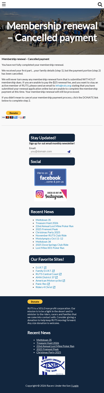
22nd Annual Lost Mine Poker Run (54, 226)
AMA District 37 (45, 277)
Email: (32, 148)
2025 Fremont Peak (47, 229)
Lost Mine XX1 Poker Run (50, 247)
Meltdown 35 (43, 219)
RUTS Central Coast (47, 273)
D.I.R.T (39, 267)
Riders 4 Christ (44, 287)
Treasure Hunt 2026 (47, 222)
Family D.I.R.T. (44, 270)
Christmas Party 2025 (48, 232)
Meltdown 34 (43, 241)
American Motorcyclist (49, 280)
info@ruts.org (63, 85)
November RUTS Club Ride (51, 235)
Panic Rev (41, 283)
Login (75, 385)
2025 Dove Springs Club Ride (52, 244)
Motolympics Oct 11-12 (49, 238)
